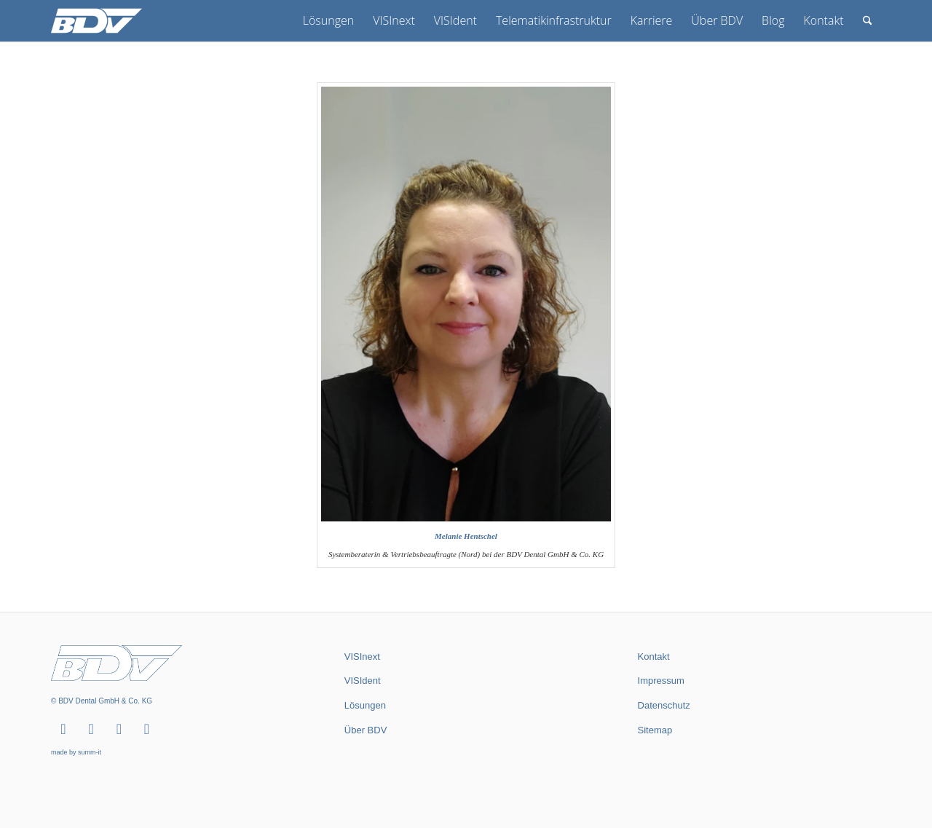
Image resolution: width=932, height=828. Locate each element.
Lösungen (365, 705)
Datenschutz (664, 705)
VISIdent (362, 680)
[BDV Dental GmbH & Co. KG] (96, 21)
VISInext (362, 656)
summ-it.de (654, 775)
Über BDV (365, 730)
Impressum (661, 680)
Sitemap (655, 730)
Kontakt (654, 656)
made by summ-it (76, 752)
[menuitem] (328, 21)
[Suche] (867, 21)
